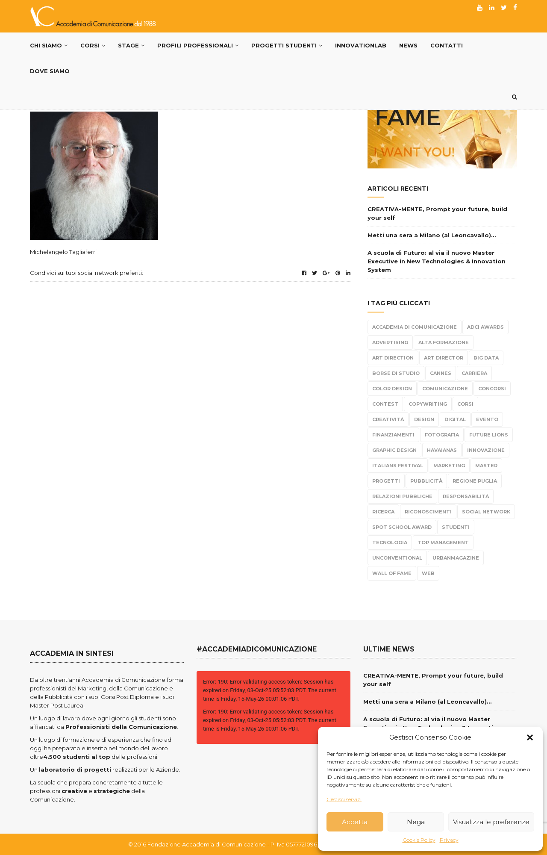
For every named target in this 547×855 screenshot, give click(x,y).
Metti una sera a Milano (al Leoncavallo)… (432, 235)
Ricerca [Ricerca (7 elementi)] (383, 512)
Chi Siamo (49, 45)
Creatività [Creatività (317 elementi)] (388, 419)
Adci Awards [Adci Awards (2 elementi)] (485, 327)
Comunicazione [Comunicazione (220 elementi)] (445, 389)
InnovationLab (360, 45)
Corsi (92, 45)
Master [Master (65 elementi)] (486, 466)
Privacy (449, 840)
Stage (131, 45)
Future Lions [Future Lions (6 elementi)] (488, 435)
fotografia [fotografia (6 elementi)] (442, 435)
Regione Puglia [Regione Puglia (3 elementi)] (475, 481)
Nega (416, 822)
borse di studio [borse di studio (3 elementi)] (396, 373)
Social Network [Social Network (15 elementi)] (486, 512)
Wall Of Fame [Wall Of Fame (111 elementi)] (392, 573)
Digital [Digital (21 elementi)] (455, 419)
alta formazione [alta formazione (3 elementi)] (443, 342)
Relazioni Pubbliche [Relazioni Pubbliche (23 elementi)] (402, 496)
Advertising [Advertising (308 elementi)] (390, 342)
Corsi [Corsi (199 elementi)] (465, 404)
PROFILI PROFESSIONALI (197, 45)
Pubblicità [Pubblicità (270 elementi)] (426, 481)
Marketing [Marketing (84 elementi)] (449, 466)
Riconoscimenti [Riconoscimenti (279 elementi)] (428, 512)
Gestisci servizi (344, 799)
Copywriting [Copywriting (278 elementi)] (428, 404)
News (408, 45)
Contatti (446, 45)
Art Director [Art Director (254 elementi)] (443, 358)
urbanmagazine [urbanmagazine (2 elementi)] (455, 558)
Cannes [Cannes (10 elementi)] (440, 373)
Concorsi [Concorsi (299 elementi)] (492, 389)
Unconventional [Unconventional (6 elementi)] (397, 558)
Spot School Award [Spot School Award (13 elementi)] (402, 527)
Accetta (355, 822)
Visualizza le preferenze (491, 822)
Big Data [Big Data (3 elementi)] (486, 358)
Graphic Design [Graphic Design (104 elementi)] (394, 450)
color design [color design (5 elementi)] (392, 389)
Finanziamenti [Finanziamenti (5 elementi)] (393, 435)
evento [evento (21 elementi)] (487, 419)
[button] (530, 737)
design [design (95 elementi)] (424, 419)
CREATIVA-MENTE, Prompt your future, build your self (437, 213)
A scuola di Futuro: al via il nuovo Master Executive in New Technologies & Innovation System (437, 261)
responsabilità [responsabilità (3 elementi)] (466, 496)
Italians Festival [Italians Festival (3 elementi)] (397, 466)
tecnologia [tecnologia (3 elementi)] (389, 542)
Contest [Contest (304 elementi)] (385, 404)
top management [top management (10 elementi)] (443, 542)
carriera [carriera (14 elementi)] (474, 373)
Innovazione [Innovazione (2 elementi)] (486, 450)
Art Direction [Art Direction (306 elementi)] (393, 358)
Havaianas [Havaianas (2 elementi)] (442, 450)
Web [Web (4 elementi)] (428, 573)
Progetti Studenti (286, 45)
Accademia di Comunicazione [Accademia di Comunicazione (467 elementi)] (414, 327)
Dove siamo (50, 71)
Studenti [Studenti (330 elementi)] (456, 527)
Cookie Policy (419, 840)
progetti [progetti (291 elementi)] (386, 481)
